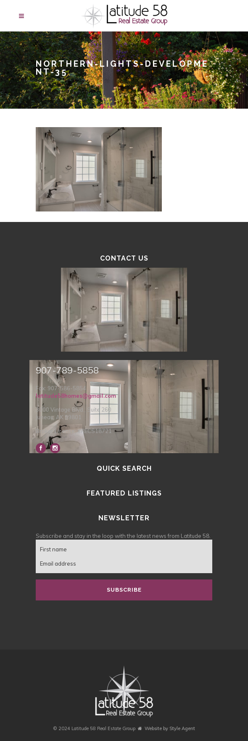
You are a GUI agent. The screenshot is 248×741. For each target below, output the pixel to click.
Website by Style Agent (170, 728)
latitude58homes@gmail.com (76, 395)
